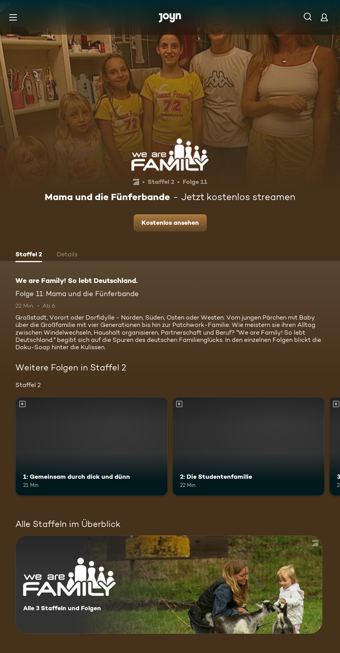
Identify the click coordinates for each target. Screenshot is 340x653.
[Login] (324, 17)
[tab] (29, 255)
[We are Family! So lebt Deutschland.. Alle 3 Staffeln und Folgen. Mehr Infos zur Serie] (168, 584)
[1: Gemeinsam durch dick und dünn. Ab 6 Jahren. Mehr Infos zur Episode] (91, 446)
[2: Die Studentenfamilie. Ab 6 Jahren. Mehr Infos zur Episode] (248, 446)
